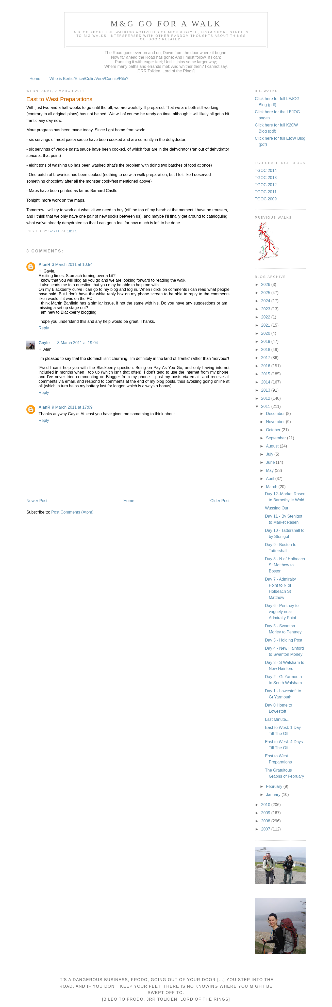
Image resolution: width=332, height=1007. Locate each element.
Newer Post (36, 501)
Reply (44, 328)
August (273, 446)
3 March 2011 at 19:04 (77, 343)
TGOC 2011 (266, 192)
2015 (266, 374)
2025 (266, 293)
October (273, 430)
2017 (266, 358)
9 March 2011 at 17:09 (72, 407)
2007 (266, 829)
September (276, 438)
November (276, 422)
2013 (266, 390)
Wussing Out (276, 508)
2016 (266, 366)
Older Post (219, 501)
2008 (266, 821)
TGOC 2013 (266, 177)
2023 (266, 309)
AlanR (44, 264)
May (270, 470)
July (270, 454)
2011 (266, 406)
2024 (266, 301)
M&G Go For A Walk (165, 23)
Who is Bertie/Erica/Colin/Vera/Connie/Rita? (88, 78)
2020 (266, 333)
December (276, 413)
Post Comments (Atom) (72, 512)
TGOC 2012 (266, 185)
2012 (266, 398)
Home (34, 78)
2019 (266, 341)
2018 (266, 349)
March (272, 487)
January (273, 794)
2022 (266, 317)
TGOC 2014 (266, 170)
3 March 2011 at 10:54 (72, 264)
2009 (266, 813)
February (274, 786)
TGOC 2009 (266, 199)
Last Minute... (277, 719)
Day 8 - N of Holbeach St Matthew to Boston (285, 565)
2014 (266, 382)
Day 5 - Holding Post (283, 640)
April (270, 478)
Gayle (44, 343)
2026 (266, 284)
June (271, 462)
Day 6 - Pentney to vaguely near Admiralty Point (282, 611)
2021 (266, 325)
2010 (266, 805)
